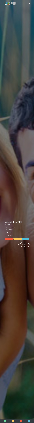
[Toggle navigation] (30, 3)
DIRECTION (25, 238)
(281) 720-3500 (9, 238)
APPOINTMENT (17, 238)
